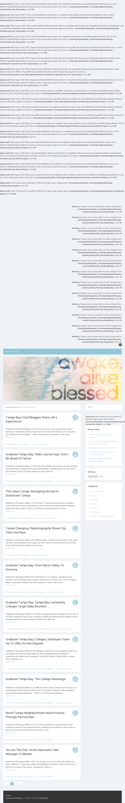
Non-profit (34, 518)
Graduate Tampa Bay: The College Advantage (36, 679)
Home (7, 352)
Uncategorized (95, 512)
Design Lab (44, 798)
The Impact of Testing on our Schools (103, 448)
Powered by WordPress (14, 798)
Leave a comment (39, 444)
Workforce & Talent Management (42, 481)
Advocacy (25, 740)
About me (15, 352)
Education (25, 481)
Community (26, 444)
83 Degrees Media (14, 444)
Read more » (11, 437)
